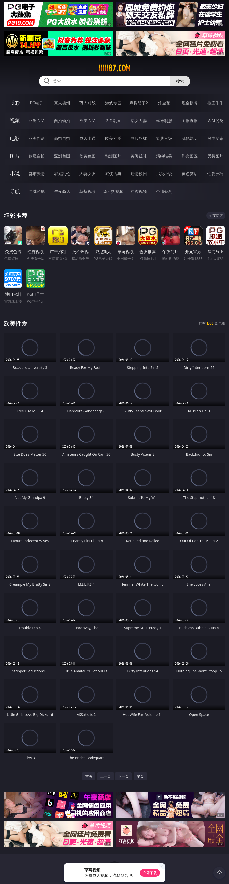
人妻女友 (87, 173)
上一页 (105, 776)
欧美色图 (87, 156)
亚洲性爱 (36, 138)
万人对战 (87, 103)
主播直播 (190, 120)
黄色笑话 (190, 173)
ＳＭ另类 (215, 120)
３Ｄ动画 (113, 120)
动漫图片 (113, 156)
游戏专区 (113, 103)
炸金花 (164, 103)
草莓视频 (87, 191)
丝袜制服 (164, 120)
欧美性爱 (113, 138)
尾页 (140, 776)
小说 (15, 173)
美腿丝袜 (139, 156)
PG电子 (36, 103)
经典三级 (164, 138)
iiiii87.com (114, 68)
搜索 (180, 81)
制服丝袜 (139, 138)
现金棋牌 (190, 103)
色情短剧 (164, 191)
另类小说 (164, 173)
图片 (15, 155)
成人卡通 (87, 138)
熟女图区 (190, 156)
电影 (15, 138)
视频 (15, 120)
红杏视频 (139, 191)
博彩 (15, 102)
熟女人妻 (139, 120)
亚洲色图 (62, 156)
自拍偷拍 (62, 120)
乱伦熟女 (190, 138)
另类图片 (215, 156)
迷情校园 (139, 173)
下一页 (123, 776)
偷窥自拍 (36, 156)
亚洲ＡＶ (36, 120)
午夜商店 (62, 191)
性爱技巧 (215, 173)
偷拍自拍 (62, 138)
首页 (88, 776)
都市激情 (36, 173)
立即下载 (150, 872)
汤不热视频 (113, 191)
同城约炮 (36, 191)
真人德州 (62, 103)
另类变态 (215, 138)
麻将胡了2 (138, 103)
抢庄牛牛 (215, 103)
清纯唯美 (164, 156)
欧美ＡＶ (87, 120)
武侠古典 (113, 173)
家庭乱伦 (62, 173)
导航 (15, 191)
